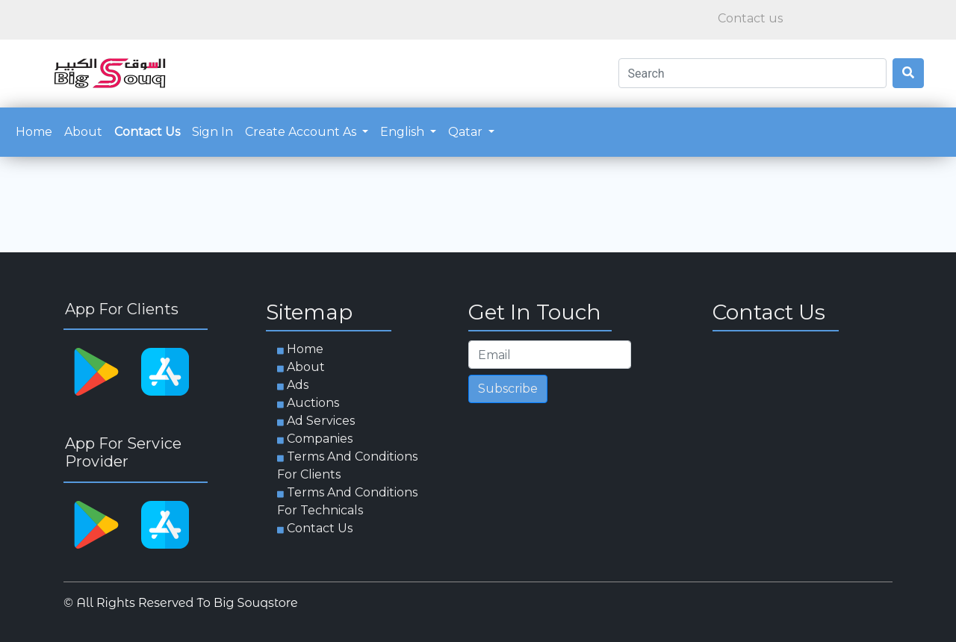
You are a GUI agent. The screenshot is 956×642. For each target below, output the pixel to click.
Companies (320, 438)
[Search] (752, 73)
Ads (297, 385)
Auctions (313, 403)
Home (37, 130)
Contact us (147, 132)
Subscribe (508, 388)
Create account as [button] (302, 132)
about (83, 132)
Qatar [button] (466, 132)
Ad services (321, 421)
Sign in (212, 132)
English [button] (403, 132)
